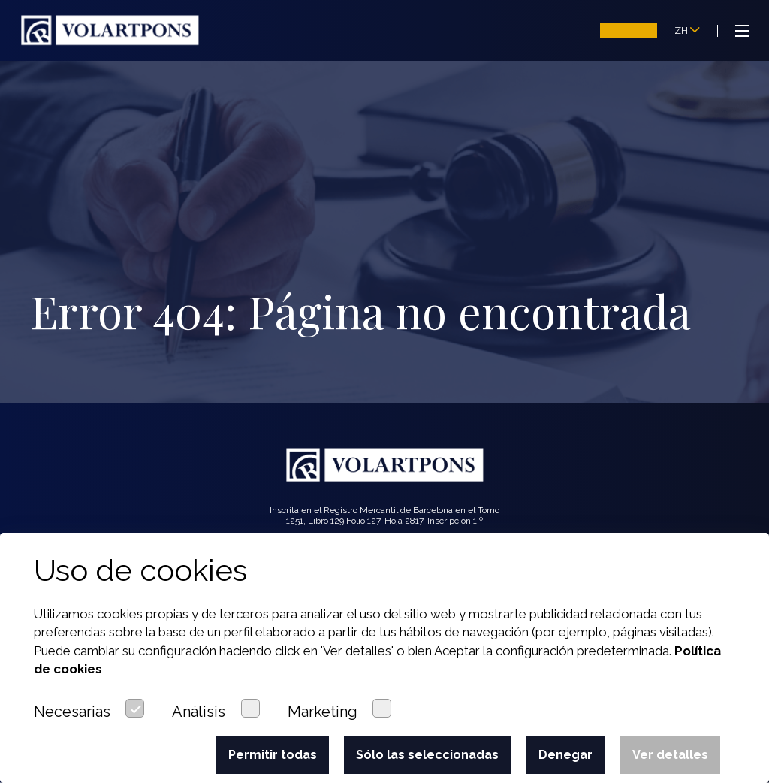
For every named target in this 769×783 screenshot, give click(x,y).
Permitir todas (272, 755)
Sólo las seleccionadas (427, 755)
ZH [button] (687, 30)
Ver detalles (670, 755)
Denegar (565, 755)
